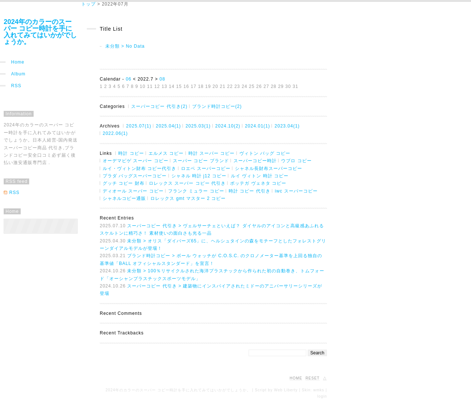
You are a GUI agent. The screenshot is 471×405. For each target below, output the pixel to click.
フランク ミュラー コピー (196, 191)
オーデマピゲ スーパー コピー (135, 160)
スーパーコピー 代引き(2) (159, 106)
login (322, 396)
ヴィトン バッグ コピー (265, 153)
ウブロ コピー (296, 160)
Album (18, 73)
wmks (318, 390)
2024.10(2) (227, 126)
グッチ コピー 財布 (123, 183)
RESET (313, 378)
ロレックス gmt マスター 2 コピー (188, 198)
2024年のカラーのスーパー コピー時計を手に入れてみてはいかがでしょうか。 (40, 31)
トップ (88, 4)
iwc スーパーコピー (296, 191)
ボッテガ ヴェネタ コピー (258, 183)
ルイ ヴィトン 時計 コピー (260, 175)
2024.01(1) (257, 126)
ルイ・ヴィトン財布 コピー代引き (139, 168)
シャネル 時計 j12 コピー (198, 175)
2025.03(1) (198, 126)
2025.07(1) (138, 126)
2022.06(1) (115, 133)
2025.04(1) (168, 126)
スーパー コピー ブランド (201, 160)
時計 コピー (131, 153)
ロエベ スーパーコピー (206, 168)
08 (162, 79)
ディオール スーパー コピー (133, 191)
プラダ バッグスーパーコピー (135, 175)
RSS (16, 85)
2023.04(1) (287, 126)
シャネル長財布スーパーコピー (268, 168)
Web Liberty (286, 390)
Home (17, 62)
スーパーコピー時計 (255, 160)
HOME (296, 378)
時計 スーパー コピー (211, 153)
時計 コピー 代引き (249, 191)
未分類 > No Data (125, 46)
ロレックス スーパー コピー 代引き (187, 183)
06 (128, 79)
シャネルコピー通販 (124, 198)
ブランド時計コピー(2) (217, 106)
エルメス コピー (166, 153)
